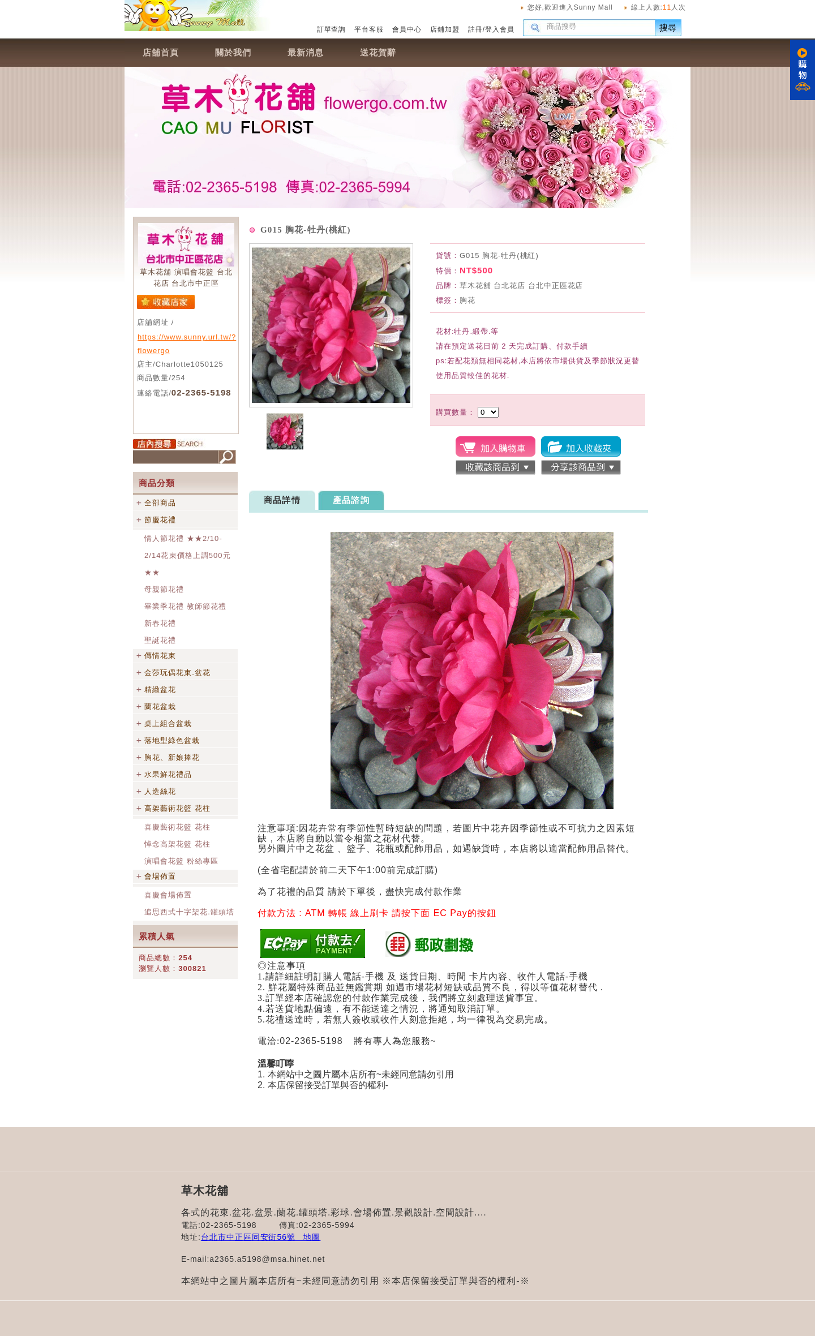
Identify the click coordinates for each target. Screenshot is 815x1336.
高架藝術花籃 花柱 (177, 808)
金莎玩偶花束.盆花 (177, 672)
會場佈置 (160, 876)
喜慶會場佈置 (168, 895)
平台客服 (369, 29)
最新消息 (306, 52)
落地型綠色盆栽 (172, 740)
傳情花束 (160, 655)
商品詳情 (282, 500)
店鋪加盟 (445, 29)
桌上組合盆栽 (168, 723)
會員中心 (407, 29)
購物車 (802, 70)
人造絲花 (160, 791)
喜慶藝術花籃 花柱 (177, 827)
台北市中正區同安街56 (244, 1237)
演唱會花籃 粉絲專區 (181, 861)
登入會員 (499, 29)
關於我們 (233, 52)
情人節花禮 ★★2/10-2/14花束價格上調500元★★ (187, 555)
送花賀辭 (378, 52)
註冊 (475, 29)
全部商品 (160, 503)
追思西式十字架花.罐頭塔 (189, 912)
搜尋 (668, 27)
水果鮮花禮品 (168, 774)
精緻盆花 (160, 689)
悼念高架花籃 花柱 (177, 844)
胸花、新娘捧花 (172, 757)
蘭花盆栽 (160, 706)
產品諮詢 (351, 500)
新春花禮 (160, 623)
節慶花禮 (160, 520)
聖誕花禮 (160, 640)
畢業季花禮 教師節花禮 (185, 606)
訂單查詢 (331, 29)
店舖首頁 (161, 52)
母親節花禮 (164, 589)
